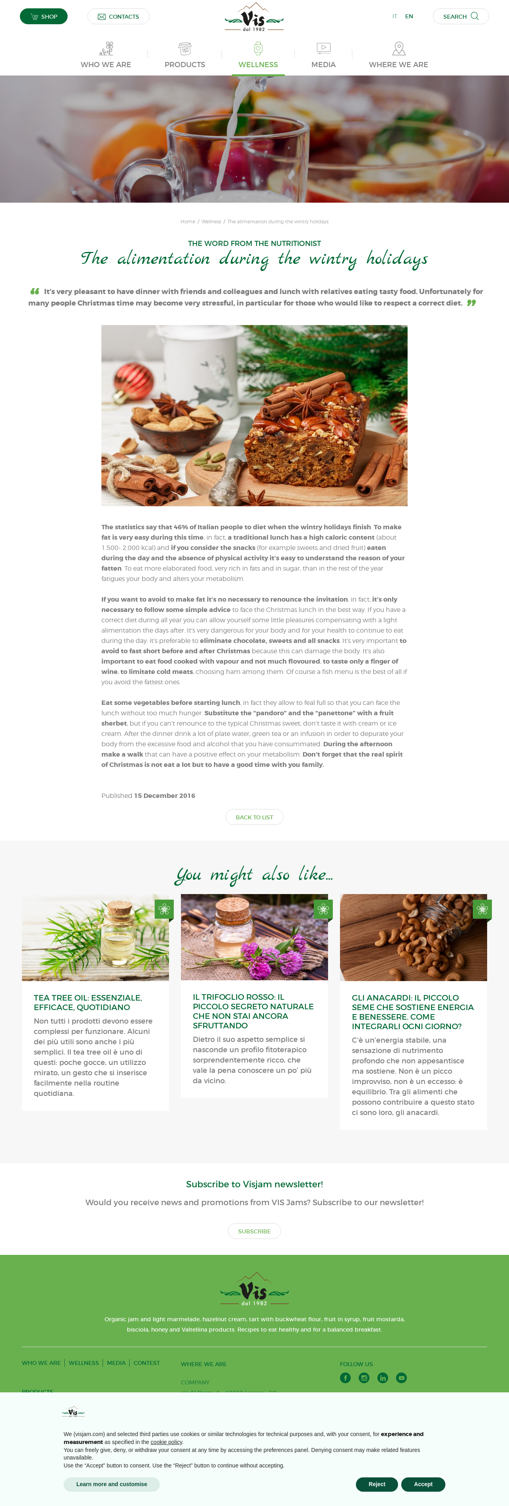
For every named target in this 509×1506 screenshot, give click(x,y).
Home (188, 222)
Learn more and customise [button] (111, 1484)
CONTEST (147, 1363)
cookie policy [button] (166, 1442)
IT (394, 16)
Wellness (211, 222)
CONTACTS (118, 16)
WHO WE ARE (41, 1363)
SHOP (43, 16)
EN (409, 16)
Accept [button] (423, 1484)
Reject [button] (377, 1484)
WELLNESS (84, 1363)
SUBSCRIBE (254, 1231)
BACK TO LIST (254, 817)
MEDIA (116, 1363)
